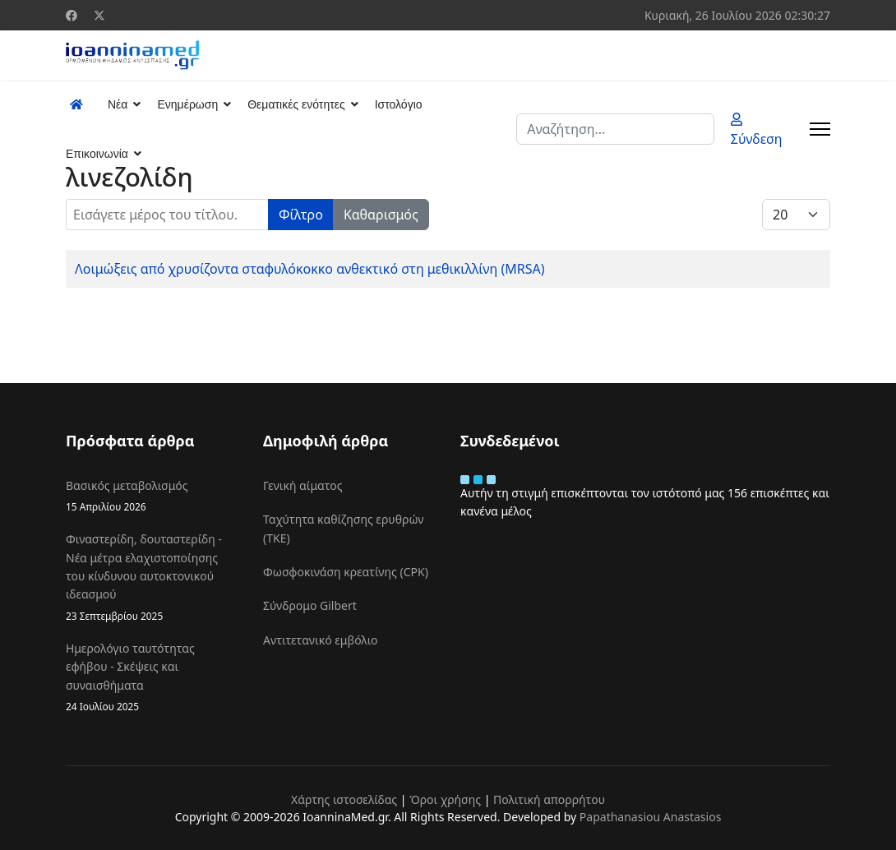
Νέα (117, 104)
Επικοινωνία (97, 153)
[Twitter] (99, 15)
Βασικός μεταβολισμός (152, 496)
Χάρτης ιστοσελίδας (344, 799)
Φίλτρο (301, 215)
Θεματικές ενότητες (295, 104)
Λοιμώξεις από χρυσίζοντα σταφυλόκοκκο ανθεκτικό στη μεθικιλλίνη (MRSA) (310, 269)
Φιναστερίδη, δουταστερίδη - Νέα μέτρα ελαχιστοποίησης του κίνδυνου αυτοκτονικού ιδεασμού (152, 577)
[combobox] (615, 129)
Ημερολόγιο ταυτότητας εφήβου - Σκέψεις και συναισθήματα (152, 677)
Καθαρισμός (381, 215)
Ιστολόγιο (399, 104)
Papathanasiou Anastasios (651, 817)
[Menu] (820, 129)
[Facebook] (71, 15)
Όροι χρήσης (445, 799)
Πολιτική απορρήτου (549, 799)
